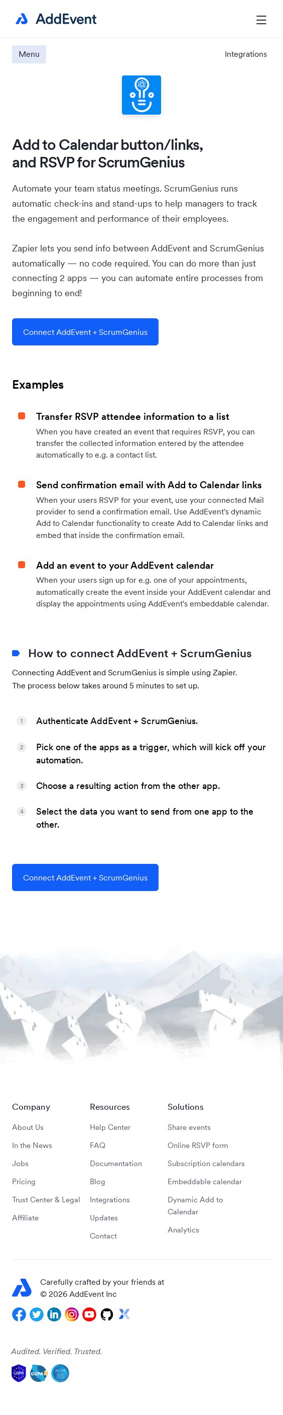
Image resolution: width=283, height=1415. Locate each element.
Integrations (246, 54)
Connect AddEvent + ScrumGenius (85, 332)
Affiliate (25, 1217)
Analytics (183, 1229)
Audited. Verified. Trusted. (56, 1351)
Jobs (20, 1163)
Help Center (110, 1127)
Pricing (24, 1181)
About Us (28, 1127)
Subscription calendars (206, 1163)
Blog (97, 1181)
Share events (189, 1127)
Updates (104, 1217)
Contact (103, 1236)
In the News (32, 1145)
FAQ (97, 1145)
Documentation (116, 1163)
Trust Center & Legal (46, 1199)
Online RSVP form (198, 1145)
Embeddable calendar (205, 1181)
